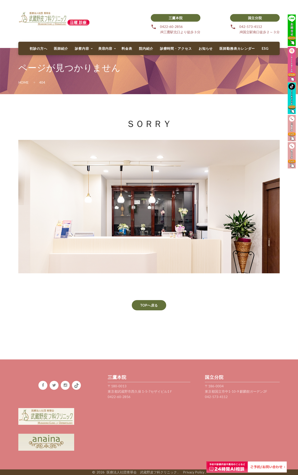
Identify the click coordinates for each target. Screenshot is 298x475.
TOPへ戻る (149, 305)
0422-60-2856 (171, 27)
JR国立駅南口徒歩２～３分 (259, 32)
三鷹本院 (176, 18)
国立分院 (255, 18)
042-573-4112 (250, 27)
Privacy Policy (192, 472)
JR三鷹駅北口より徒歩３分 (180, 32)
